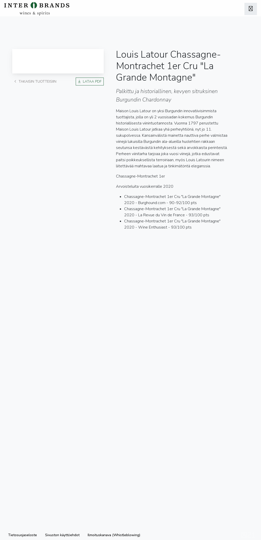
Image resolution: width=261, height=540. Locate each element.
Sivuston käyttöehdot (62, 535)
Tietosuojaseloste (22, 535)
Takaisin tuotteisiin (35, 81)
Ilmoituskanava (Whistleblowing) (114, 535)
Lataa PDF (89, 81)
